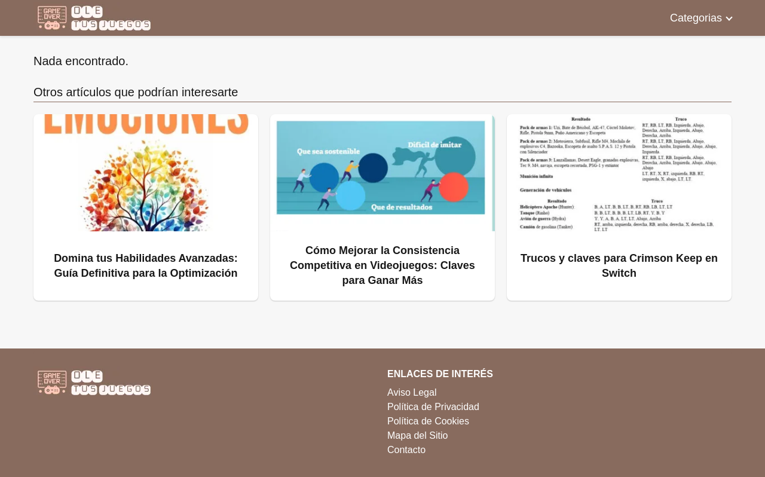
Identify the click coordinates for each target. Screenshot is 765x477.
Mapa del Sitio (417, 435)
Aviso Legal (411, 392)
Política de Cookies (428, 421)
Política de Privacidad (433, 407)
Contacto (406, 450)
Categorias (696, 18)
